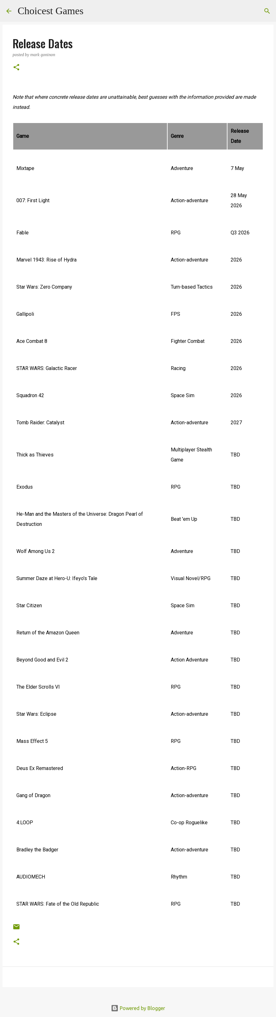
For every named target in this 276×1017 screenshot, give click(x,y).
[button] (16, 67)
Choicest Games (50, 10)
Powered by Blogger (138, 1008)
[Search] (92, 11)
